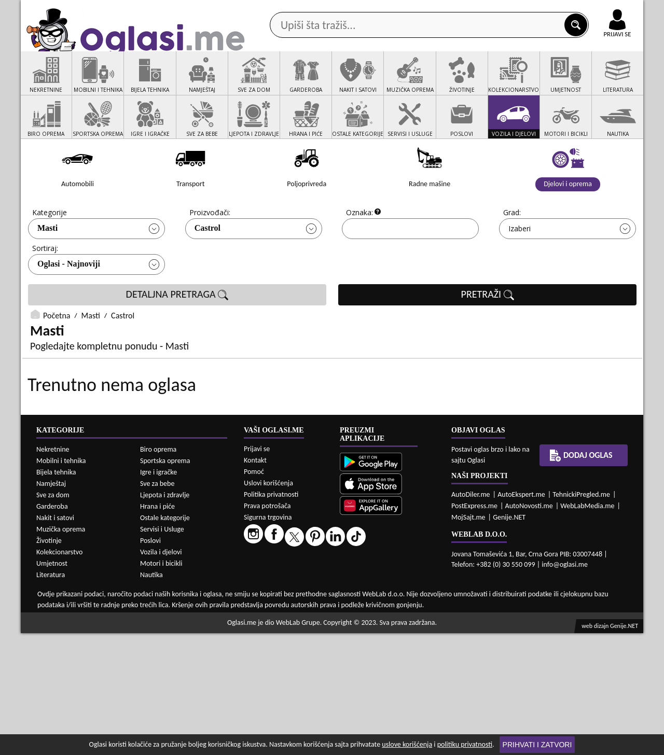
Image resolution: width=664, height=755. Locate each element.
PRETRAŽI (487, 334)
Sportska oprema (165, 582)
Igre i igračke (158, 594)
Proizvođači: (209, 252)
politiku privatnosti (464, 744)
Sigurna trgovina (268, 639)
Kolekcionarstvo (59, 673)
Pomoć (254, 593)
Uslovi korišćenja (268, 604)
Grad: (512, 252)
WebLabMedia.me (587, 627)
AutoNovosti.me (529, 627)
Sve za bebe (157, 605)
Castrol (207, 267)
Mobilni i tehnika (61, 582)
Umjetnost (51, 685)
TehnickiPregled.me (581, 616)
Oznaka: (359, 252)
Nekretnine (53, 571)
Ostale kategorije (165, 639)
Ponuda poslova (533, 82)
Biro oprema (158, 571)
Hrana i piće (157, 628)
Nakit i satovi (55, 639)
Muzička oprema (60, 651)
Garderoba (52, 628)
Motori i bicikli (161, 685)
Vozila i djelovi (161, 673)
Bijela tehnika (56, 594)
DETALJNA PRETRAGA (177, 334)
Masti (47, 267)
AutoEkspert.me (521, 616)
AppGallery (405, 10)
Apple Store (341, 10)
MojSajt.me (468, 639)
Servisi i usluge (451, 82)
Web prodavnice (176, 82)
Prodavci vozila (259, 82)
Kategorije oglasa (88, 82)
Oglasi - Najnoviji (68, 303)
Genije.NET (509, 639)
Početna (56, 355)
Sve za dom (53, 616)
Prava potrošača (267, 627)
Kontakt (523, 10)
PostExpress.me (474, 627)
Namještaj (51, 605)
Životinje (49, 662)
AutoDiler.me (470, 616)
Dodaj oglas (611, 82)
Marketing (467, 10)
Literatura (50, 696)
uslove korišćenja (407, 744)
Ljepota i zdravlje (164, 616)
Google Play (275, 10)
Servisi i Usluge (162, 651)
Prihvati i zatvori (537, 744)
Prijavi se (257, 570)
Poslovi (150, 662)
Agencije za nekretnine (356, 82)
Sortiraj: (45, 287)
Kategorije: (50, 252)
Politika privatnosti (271, 616)
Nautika (151, 696)
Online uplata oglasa (596, 10)
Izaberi (519, 268)
